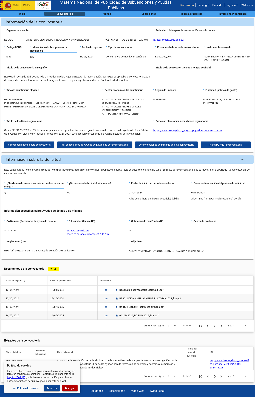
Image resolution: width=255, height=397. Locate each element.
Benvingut (203, 5)
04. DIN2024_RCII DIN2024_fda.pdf (137, 315)
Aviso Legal (157, 391)
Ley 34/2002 (16, 377)
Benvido (217, 5)
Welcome (247, 5)
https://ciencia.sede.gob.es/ (168, 39)
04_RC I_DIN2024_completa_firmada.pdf (140, 307)
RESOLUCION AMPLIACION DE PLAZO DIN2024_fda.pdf (148, 298)
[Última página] (221, 325)
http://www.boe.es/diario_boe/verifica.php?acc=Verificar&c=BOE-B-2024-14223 (229, 364)
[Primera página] (200, 325)
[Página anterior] (207, 325)
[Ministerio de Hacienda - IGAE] (27, 5)
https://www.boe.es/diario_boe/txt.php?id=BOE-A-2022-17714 (187, 130)
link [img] (106, 290)
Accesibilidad (117, 391)
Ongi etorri (231, 5)
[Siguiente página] (214, 325)
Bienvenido (187, 5)
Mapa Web (137, 391)
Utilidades (96, 391)
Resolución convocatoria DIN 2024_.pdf (139, 289)
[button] (127, 22)
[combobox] (171, 325)
